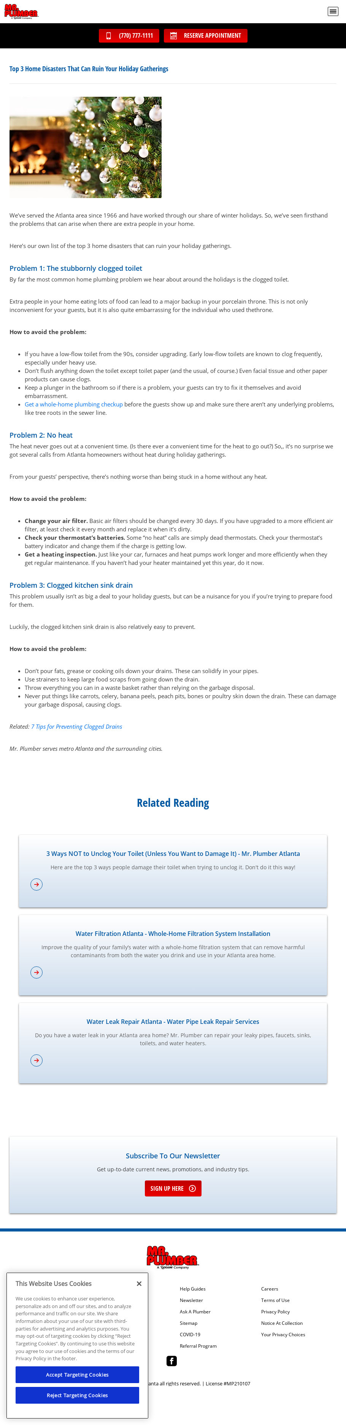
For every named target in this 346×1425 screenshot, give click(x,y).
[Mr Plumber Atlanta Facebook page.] (172, 1361)
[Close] (139, 1283)
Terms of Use (275, 1300)
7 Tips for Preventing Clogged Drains (76, 726)
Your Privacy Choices (283, 1334)
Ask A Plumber (195, 1312)
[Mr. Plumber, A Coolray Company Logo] (22, 11)
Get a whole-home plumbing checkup (74, 404)
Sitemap (188, 1323)
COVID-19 (190, 1334)
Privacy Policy (275, 1312)
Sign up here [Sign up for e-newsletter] (173, 1188)
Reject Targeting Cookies (77, 1395)
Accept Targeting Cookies (77, 1374)
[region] (77, 1345)
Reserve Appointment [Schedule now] (205, 35)
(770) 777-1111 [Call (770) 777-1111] (129, 35)
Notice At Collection (282, 1323)
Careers (269, 1289)
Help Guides (193, 1289)
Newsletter (191, 1300)
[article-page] (173, 884)
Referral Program (198, 1346)
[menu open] (333, 11)
